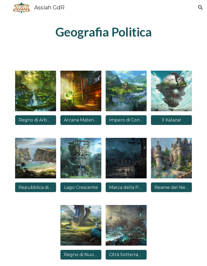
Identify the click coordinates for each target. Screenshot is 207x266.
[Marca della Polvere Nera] (126, 187)
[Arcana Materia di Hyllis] (81, 120)
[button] (6, 7)
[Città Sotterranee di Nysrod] (126, 254)
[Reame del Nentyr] (171, 187)
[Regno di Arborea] (35, 120)
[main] (103, 32)
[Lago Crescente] (81, 187)
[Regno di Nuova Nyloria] (81, 254)
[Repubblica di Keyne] (35, 187)
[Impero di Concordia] (126, 120)
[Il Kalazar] (171, 120)
